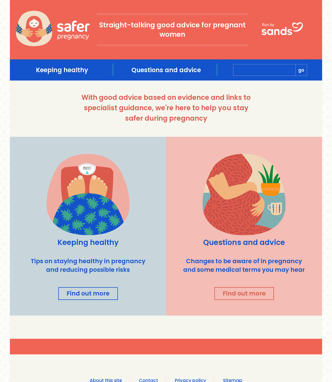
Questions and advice (166, 70)
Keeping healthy (62, 70)
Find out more (88, 293)
